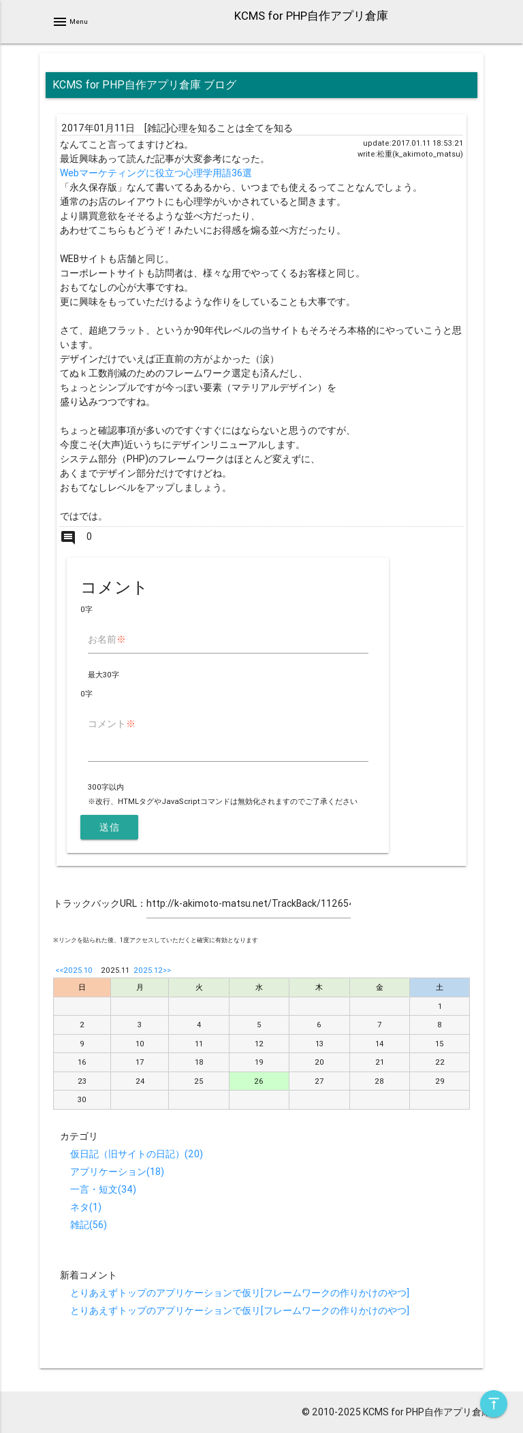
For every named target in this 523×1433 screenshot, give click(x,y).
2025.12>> (152, 970)
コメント (112, 724)
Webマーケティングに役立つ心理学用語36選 (156, 173)
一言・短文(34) (103, 1189)
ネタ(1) (85, 1207)
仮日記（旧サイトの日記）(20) (136, 1154)
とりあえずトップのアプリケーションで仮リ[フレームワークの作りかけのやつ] (239, 1293)
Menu (70, 22)
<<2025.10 (74, 970)
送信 (109, 827)
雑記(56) (88, 1225)
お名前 (107, 639)
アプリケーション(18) (117, 1171)
